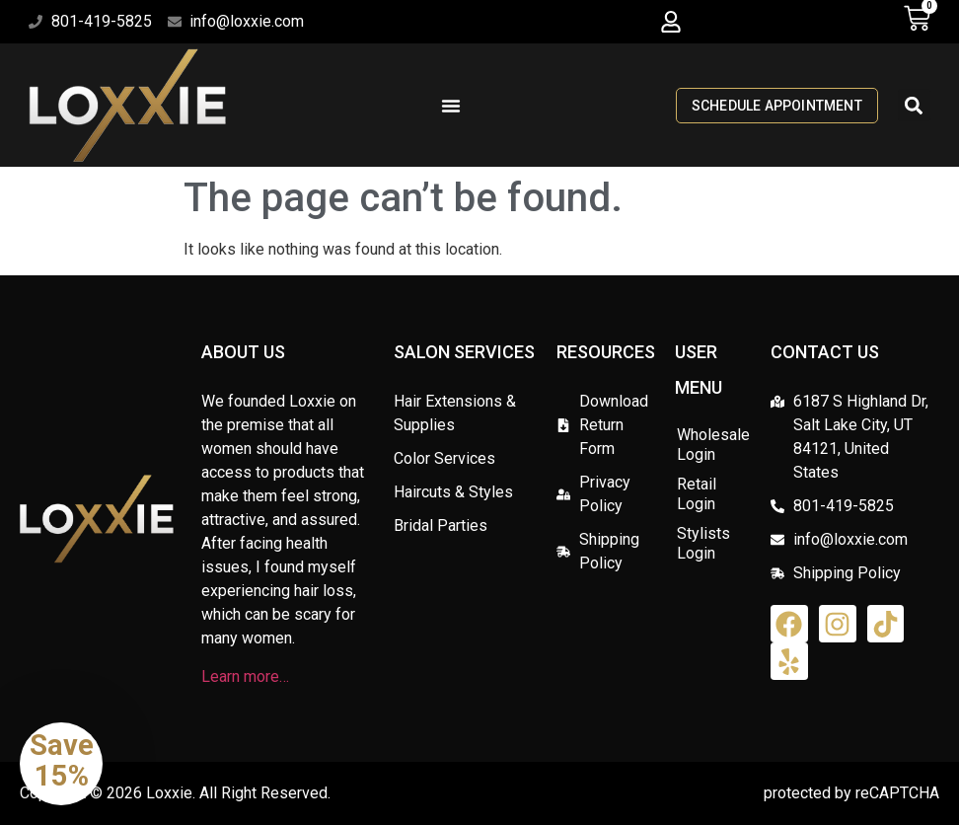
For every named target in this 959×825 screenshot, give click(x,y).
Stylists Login (703, 543)
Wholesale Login (713, 444)
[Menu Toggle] (451, 105)
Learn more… (245, 676)
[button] (670, 22)
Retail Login (696, 494)
